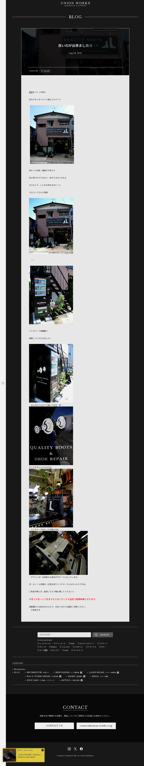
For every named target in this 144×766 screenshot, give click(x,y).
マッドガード (78, 650)
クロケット (79, 647)
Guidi (66, 650)
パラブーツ (103, 643)
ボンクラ (56, 650)
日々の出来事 (45, 71)
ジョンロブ (66, 647)
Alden (73, 643)
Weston (54, 647)
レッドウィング (45, 643)
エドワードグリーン (87, 643)
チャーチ (43, 647)
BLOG (75, 17)
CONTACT (75, 707)
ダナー (103, 647)
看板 (31, 92)
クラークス (92, 647)
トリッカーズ (60, 643)
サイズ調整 (44, 650)
